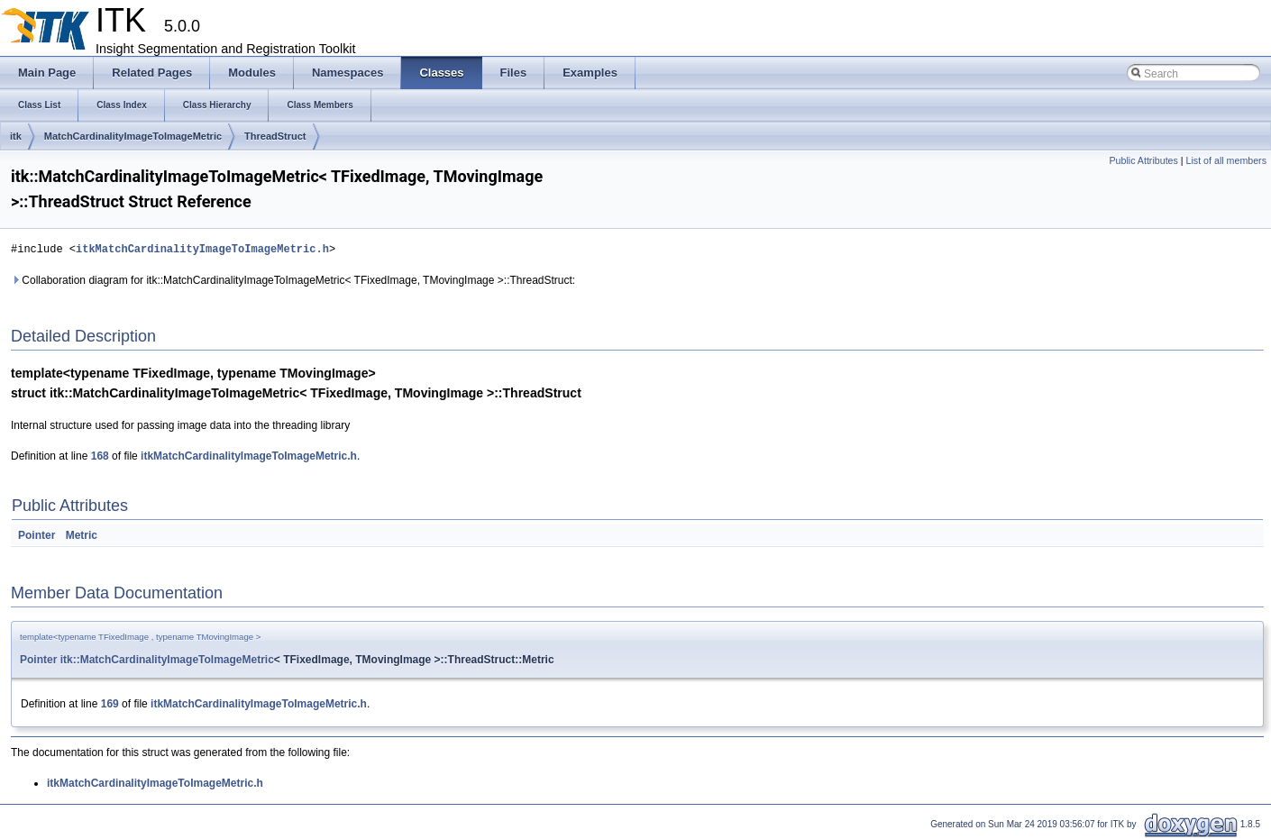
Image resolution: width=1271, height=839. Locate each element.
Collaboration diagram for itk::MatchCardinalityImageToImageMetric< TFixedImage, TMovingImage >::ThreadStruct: (293, 280)
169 (110, 704)
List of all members (1226, 160)
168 (100, 456)
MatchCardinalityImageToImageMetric (133, 136)
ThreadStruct (275, 136)
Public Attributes (1143, 160)
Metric (81, 535)
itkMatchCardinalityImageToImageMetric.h (202, 249)
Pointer (36, 535)
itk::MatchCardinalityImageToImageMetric (167, 659)
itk (16, 136)
